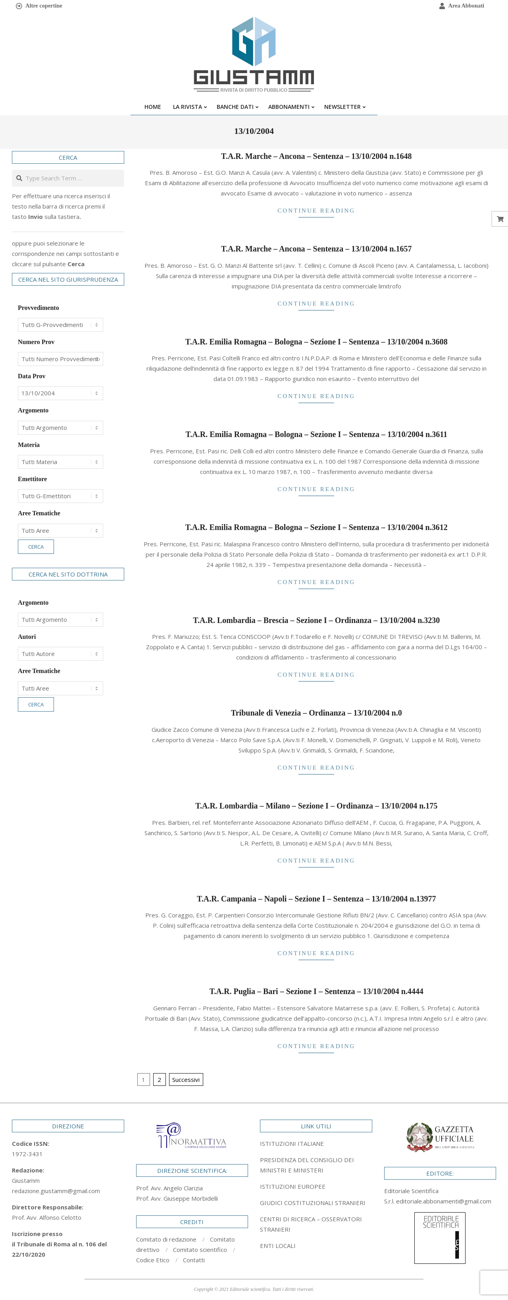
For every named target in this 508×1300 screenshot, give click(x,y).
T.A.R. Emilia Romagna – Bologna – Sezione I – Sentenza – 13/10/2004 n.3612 (316, 527)
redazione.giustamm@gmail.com (56, 1191)
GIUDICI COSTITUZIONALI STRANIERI (313, 1203)
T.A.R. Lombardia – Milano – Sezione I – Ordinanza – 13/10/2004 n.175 (316, 805)
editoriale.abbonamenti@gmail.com (443, 1201)
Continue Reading (316, 210)
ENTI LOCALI (278, 1246)
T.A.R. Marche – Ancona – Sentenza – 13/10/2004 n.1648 (316, 156)
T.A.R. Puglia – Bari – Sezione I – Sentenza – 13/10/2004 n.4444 (316, 991)
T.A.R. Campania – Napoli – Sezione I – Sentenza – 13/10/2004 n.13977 (316, 898)
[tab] (316, 1165)
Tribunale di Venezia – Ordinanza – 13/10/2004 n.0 (316, 712)
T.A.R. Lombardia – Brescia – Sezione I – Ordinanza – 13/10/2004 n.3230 (316, 620)
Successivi (186, 1079)
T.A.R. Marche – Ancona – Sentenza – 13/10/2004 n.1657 (316, 248)
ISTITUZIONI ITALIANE (292, 1143)
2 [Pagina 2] (159, 1079)
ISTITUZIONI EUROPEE (292, 1186)
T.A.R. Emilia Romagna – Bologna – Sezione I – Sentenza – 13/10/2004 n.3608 (316, 341)
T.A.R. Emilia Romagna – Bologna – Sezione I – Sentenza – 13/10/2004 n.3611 (316, 434)
